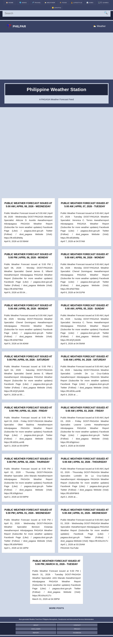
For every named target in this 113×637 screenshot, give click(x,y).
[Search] (56, 13)
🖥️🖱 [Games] (92, 4)
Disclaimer (91, 625)
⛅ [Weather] (44, 4)
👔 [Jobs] (80, 4)
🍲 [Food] (56, 4)
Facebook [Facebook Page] (91, 629)
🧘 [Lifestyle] (68, 3)
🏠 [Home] (9, 4)
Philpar (16, 26)
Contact (56, 625)
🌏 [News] (21, 4)
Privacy (22, 629)
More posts (56, 608)
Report (56, 629)
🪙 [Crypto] (104, 4)
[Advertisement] (56, 56)
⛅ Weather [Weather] (99, 26)
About (21, 625)
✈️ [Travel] (32, 4)
